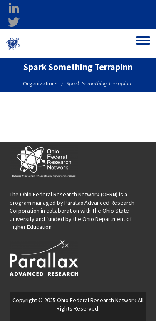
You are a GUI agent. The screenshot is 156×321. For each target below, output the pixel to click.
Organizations (40, 83)
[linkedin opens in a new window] (13, 9)
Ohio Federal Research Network (56, 43)
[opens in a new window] (44, 257)
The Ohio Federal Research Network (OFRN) (64, 194)
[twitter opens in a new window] (13, 22)
